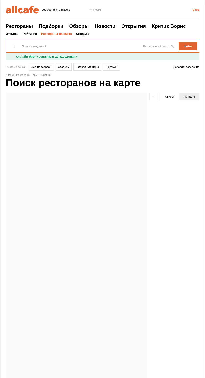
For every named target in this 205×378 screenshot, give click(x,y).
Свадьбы (64, 66)
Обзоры (79, 26)
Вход (196, 9)
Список (169, 96)
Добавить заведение (186, 66)
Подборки (51, 26)
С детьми (111, 66)
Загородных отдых (87, 66)
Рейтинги (30, 33)
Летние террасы (41, 66)
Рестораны (19, 26)
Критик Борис (169, 26)
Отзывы (12, 33)
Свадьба (82, 33)
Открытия (133, 26)
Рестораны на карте (56, 33)
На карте (189, 96)
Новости (105, 26)
